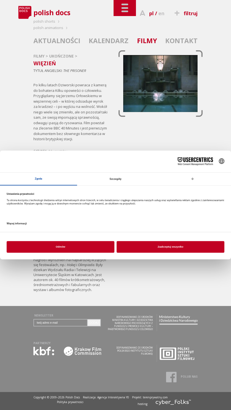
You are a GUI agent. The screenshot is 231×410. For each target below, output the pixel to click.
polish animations (51, 27)
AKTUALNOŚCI (56, 40)
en (161, 13)
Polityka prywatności (70, 402)
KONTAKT (181, 40)
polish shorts (47, 21)
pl (151, 13)
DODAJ (94, 322)
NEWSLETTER (43, 315)
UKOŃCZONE (62, 56)
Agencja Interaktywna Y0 (113, 397)
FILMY (147, 40)
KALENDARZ (108, 40)
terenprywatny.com (155, 397)
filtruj (185, 13)
